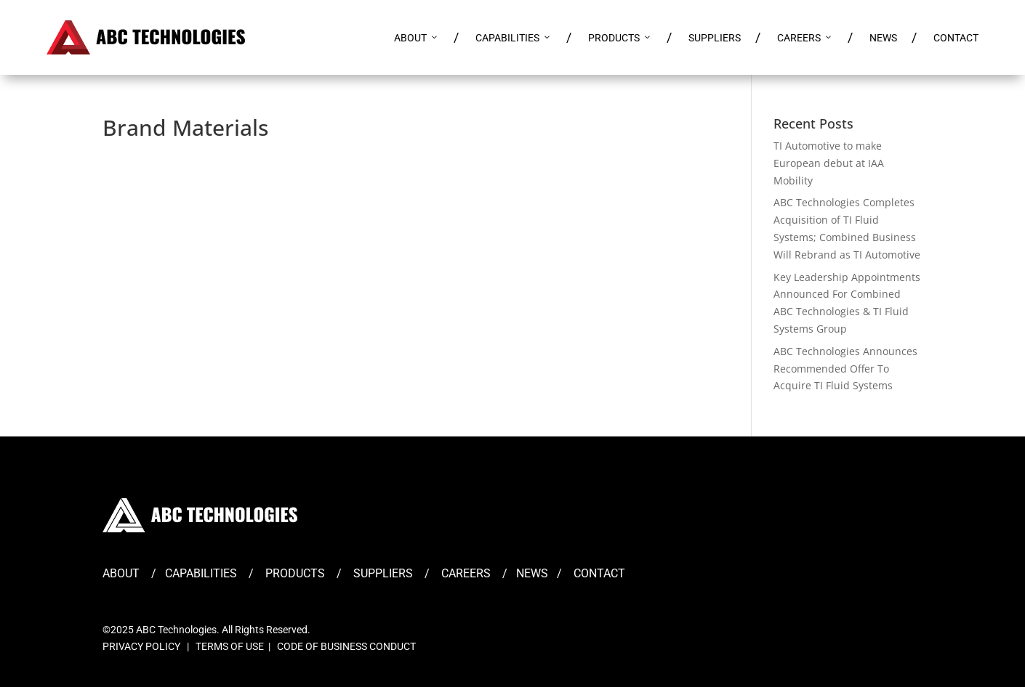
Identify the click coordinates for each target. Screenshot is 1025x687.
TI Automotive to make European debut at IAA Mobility (828, 163)
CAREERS (805, 38)
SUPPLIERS (714, 38)
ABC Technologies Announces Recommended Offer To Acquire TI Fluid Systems (845, 368)
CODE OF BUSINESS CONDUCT (346, 646)
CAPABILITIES (513, 38)
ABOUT (416, 38)
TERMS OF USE (230, 646)
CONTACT (955, 38)
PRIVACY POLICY (141, 646)
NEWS (883, 38)
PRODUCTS (620, 38)
